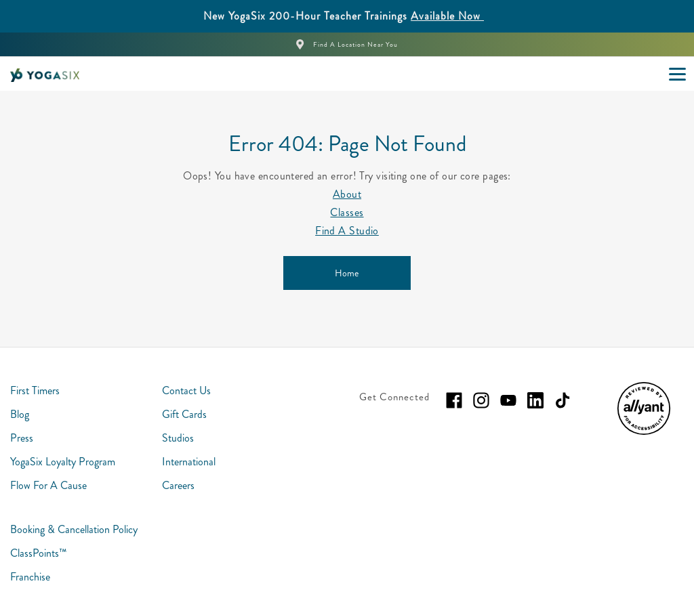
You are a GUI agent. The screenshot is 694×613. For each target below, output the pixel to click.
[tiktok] (562, 400)
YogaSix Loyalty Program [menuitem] (62, 461)
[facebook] (454, 400)
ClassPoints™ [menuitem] (38, 553)
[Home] (347, 273)
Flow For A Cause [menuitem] (48, 485)
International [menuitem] (189, 461)
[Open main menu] (677, 74)
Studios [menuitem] (178, 438)
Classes (346, 212)
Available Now (447, 16)
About (347, 194)
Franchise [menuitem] (30, 577)
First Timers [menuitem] (35, 390)
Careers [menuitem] (178, 485)
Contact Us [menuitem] (186, 390)
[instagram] (481, 400)
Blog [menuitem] (19, 414)
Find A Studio (347, 230)
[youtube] (508, 400)
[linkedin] (535, 400)
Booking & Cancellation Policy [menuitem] (74, 529)
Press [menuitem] (21, 438)
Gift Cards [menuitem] (184, 414)
